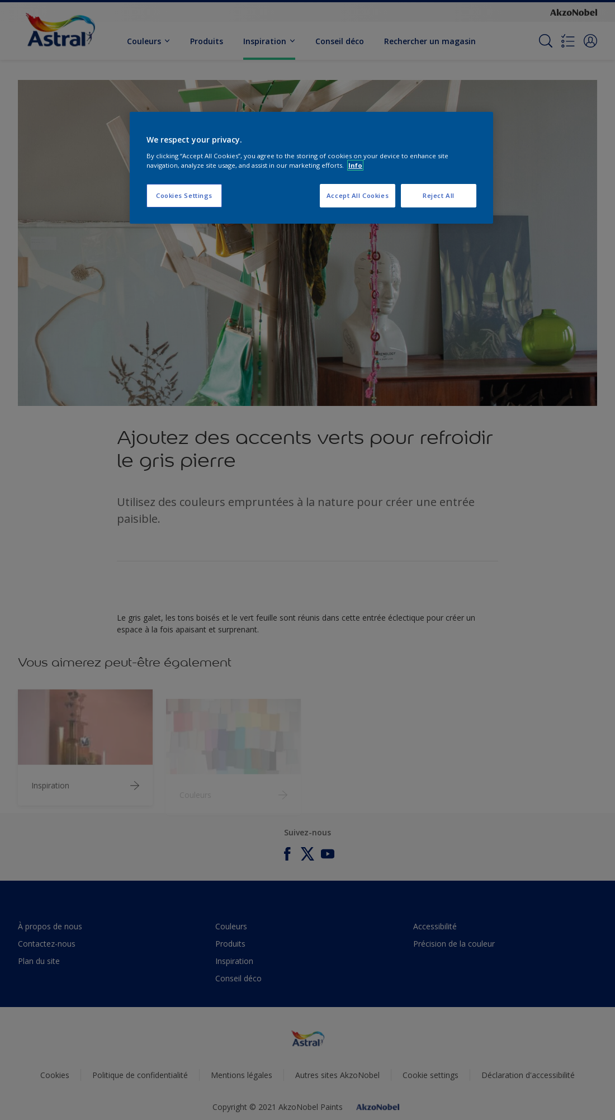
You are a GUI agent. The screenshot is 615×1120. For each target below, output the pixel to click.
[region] (311, 168)
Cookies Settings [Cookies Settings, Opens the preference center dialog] (184, 195)
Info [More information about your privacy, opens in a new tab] (355, 165)
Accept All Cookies (358, 195)
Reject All (439, 195)
